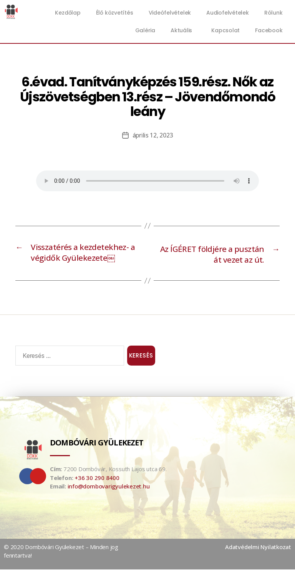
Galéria (145, 30)
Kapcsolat (225, 30)
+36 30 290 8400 (97, 479)
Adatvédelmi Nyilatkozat (258, 548)
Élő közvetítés (114, 13)
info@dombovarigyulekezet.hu (109, 488)
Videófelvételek (170, 13)
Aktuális (183, 30)
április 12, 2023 (153, 135)
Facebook (268, 30)
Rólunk (273, 13)
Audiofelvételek (227, 13)
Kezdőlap (67, 13)
